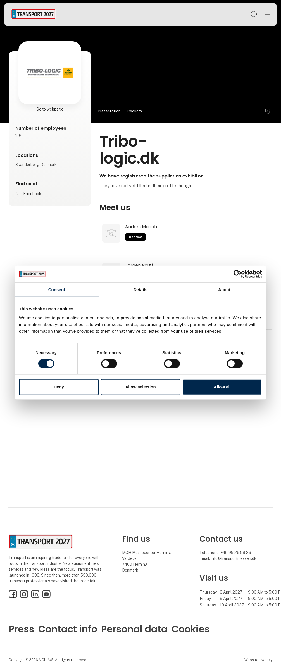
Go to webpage (49, 109)
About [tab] (224, 289)
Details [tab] (140, 289)
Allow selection (140, 387)
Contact (135, 237)
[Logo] (33, 14)
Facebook (32, 193)
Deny (59, 387)
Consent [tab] (56, 289)
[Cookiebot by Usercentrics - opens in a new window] (237, 274)
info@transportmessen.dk (233, 558)
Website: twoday (258, 660)
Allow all (222, 387)
